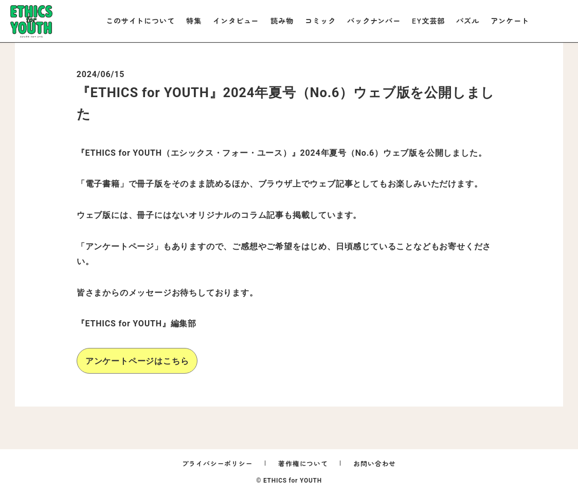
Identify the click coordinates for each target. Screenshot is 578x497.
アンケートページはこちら (137, 361)
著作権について (303, 463)
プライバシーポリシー (217, 463)
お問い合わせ (374, 463)
